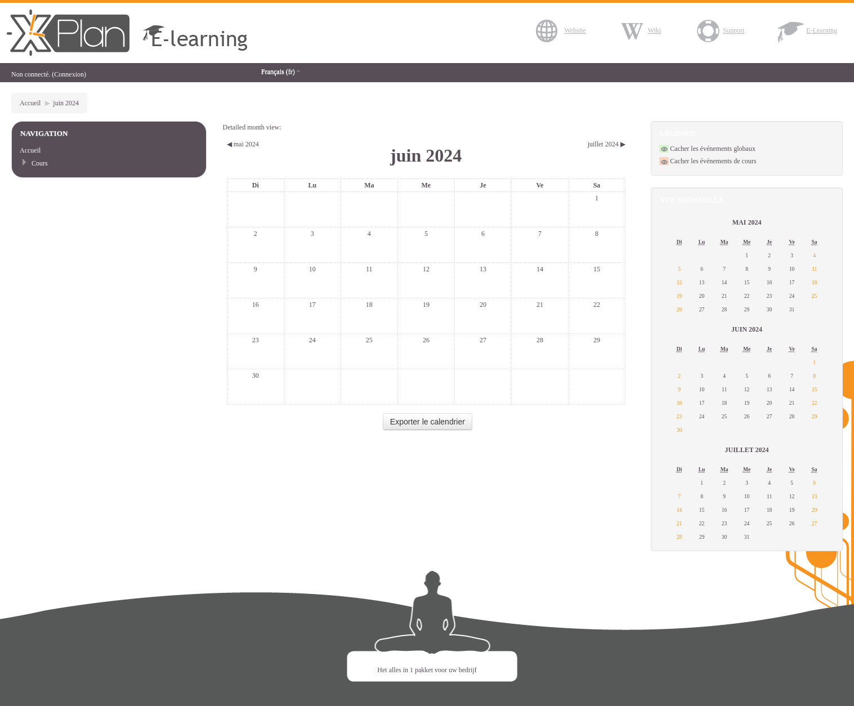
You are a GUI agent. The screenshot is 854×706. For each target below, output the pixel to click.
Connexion (69, 74)
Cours (40, 163)
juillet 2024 (746, 450)
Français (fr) (281, 71)
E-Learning (807, 30)
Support (719, 30)
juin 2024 (66, 103)
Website (560, 30)
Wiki (640, 30)
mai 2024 (747, 222)
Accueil (30, 103)
